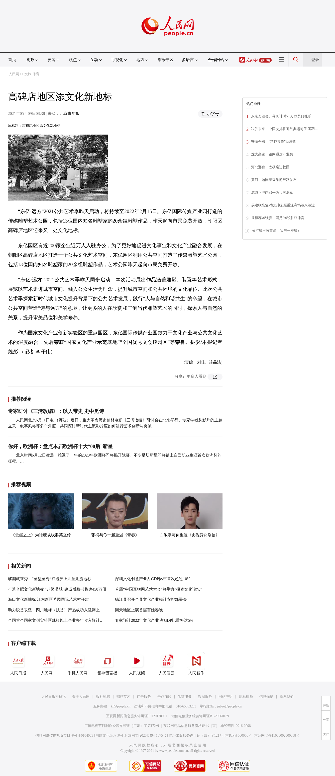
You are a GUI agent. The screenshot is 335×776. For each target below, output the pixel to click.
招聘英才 (123, 696)
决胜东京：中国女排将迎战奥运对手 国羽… (285, 129)
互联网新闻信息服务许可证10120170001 (136, 716)
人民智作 (196, 663)
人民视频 (137, 663)
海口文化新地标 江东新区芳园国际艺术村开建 (48, 599)
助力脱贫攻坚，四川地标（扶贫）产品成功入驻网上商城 (58, 610)
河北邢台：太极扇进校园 (270, 167)
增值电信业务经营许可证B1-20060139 (200, 716)
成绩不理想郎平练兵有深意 (272, 192)
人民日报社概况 (53, 696)
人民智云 (166, 663)
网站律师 (246, 696)
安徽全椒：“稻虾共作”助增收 (273, 142)
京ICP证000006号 (238, 735)
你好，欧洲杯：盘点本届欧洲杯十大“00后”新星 (60, 446)
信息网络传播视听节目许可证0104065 (64, 735)
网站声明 (225, 696)
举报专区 (165, 60)
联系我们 (287, 696)
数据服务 (205, 696)
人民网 (14, 74)
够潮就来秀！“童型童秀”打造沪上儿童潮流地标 (49, 579)
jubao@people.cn (229, 706)
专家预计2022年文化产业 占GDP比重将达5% (154, 620)
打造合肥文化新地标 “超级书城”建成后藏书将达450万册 (57, 589)
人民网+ (48, 663)
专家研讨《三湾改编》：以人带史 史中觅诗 (56, 411)
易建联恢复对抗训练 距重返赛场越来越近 (283, 205)
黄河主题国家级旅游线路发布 (274, 180)
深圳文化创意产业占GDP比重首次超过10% (152, 579)
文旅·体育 (31, 74)
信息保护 (266, 696)
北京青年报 (70, 113)
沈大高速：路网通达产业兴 (272, 154)
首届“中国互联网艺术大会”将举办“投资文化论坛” (158, 589)
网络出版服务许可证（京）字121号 (196, 735)
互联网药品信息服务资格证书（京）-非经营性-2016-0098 (207, 726)
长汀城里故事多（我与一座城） (276, 231)
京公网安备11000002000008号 (276, 735)
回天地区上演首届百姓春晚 (139, 610)
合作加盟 (164, 696)
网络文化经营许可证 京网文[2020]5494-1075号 (131, 735)
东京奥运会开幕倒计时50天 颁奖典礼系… (283, 116)
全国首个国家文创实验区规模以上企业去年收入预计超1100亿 (61, 620)
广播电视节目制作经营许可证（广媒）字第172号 (121, 726)
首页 (12, 60)
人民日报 (18, 663)
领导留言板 (107, 663)
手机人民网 (78, 663)
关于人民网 (81, 696)
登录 (315, 60)
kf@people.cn (120, 706)
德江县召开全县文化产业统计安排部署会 (151, 599)
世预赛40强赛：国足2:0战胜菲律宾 (278, 218)
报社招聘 (103, 696)
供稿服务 (185, 696)
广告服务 (144, 696)
